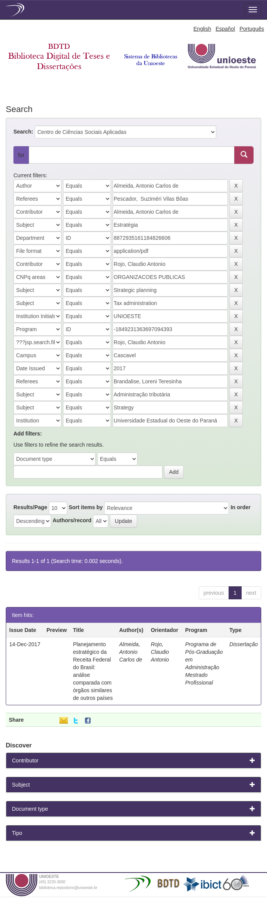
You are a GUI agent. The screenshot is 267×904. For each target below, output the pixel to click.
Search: (23, 132)
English (202, 29)
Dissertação (243, 644)
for (21, 155)
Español (225, 29)
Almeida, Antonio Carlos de (130, 652)
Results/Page (30, 507)
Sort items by (86, 507)
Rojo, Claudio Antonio (160, 652)
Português (251, 29)
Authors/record (72, 520)
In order (240, 507)
